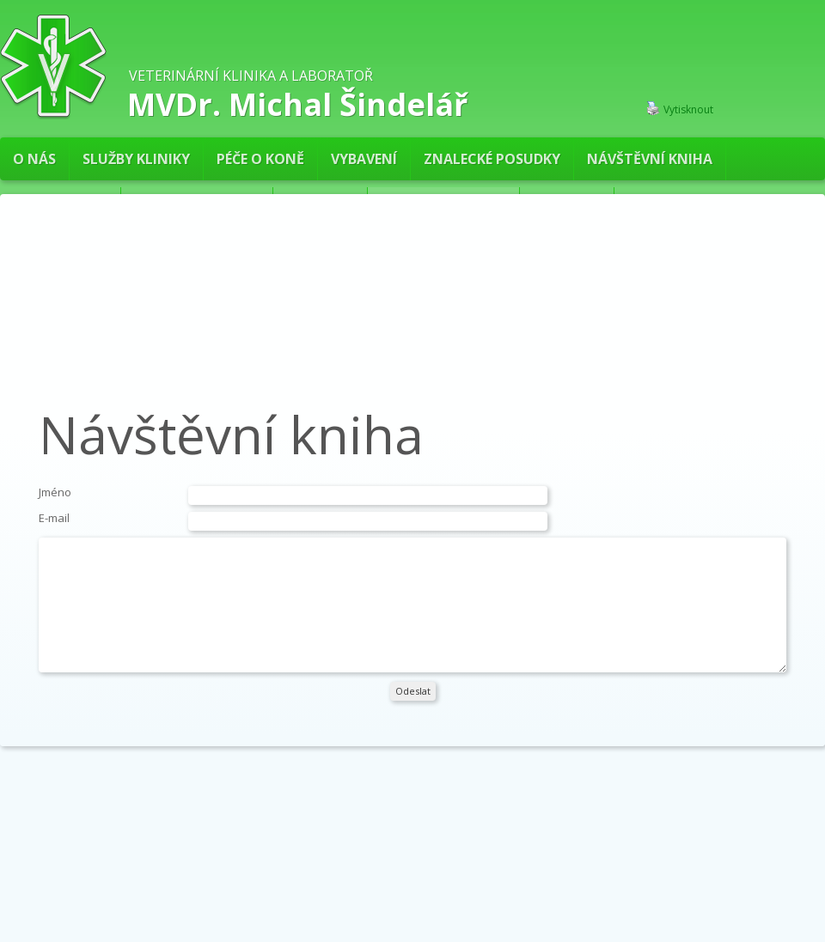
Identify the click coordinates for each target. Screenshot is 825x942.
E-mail (54, 518)
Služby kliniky (136, 158)
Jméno (55, 492)
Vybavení (364, 158)
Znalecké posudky (492, 158)
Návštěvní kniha (649, 158)
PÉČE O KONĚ (260, 158)
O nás (34, 158)
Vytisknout (679, 109)
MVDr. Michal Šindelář (297, 102)
